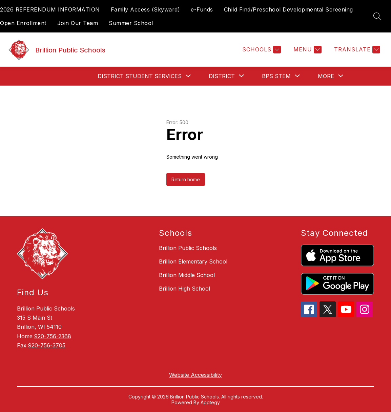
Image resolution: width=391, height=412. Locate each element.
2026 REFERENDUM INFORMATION (50, 9)
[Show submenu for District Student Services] (140, 76)
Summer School (131, 23)
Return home (185, 179)
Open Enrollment (23, 23)
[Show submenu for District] (222, 76)
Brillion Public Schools (188, 248)
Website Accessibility (195, 374)
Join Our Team (77, 23)
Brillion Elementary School (193, 261)
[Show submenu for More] (326, 76)
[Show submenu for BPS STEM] (276, 76)
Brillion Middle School (187, 275)
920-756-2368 (52, 336)
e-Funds (202, 9)
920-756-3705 (46, 345)
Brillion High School (184, 288)
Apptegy (210, 402)
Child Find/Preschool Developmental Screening (288, 9)
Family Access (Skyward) (145, 9)
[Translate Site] (356, 49)
